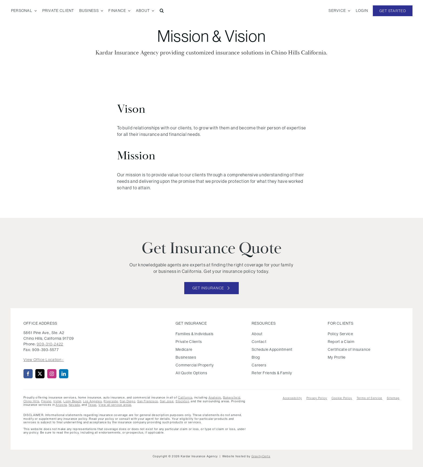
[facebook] (28, 373)
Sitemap (393, 398)
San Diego (127, 401)
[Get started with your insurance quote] (211, 288)
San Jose (167, 401)
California (185, 397)
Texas (92, 404)
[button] (161, 11)
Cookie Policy (342, 398)
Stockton (182, 401)
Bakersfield (231, 397)
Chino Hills (31, 401)
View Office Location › (43, 360)
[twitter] (40, 373)
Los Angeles (92, 401)
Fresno (46, 401)
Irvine (57, 401)
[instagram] (51, 373)
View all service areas (114, 404)
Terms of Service (369, 398)
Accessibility (292, 398)
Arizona (61, 404)
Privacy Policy (316, 398)
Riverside (111, 401)
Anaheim (215, 397)
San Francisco (147, 401)
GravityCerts (260, 456)
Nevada (74, 404)
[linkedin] (63, 373)
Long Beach (72, 401)
